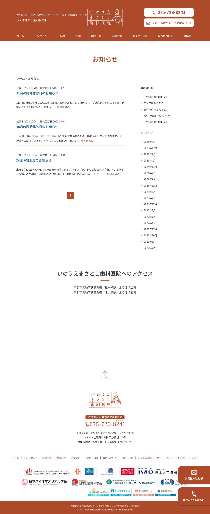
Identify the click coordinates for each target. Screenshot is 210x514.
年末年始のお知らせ (155, 103)
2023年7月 (150, 198)
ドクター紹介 (140, 36)
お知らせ (75, 457)
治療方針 (117, 36)
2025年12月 (150, 148)
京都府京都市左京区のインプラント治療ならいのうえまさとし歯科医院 (105, 505)
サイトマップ (163, 457)
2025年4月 (150, 160)
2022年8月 (150, 210)
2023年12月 (150, 185)
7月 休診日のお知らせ (157, 115)
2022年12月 (150, 204)
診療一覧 (96, 36)
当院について (165, 36)
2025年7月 (150, 154)
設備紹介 (189, 36)
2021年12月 (150, 229)
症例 (78, 36)
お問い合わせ (194, 478)
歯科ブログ (127, 457)
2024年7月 (150, 173)
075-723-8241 (169, 12)
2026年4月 (150, 141)
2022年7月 (150, 216)
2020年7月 (150, 248)
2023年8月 (150, 191)
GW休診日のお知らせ (155, 97)
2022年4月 (150, 223)
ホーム (20, 36)
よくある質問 (145, 457)
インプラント (42, 36)
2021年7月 (150, 241)
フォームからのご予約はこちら (168, 23)
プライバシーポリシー (186, 457)
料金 (62, 36)
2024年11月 (150, 166)
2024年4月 (150, 179)
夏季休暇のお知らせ (155, 109)
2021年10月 (150, 235)
